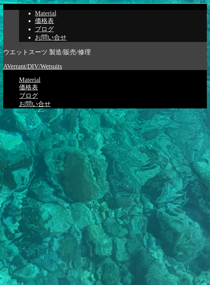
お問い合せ (51, 37)
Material (45, 13)
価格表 (44, 20)
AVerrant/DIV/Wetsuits (32, 66)
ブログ (44, 29)
